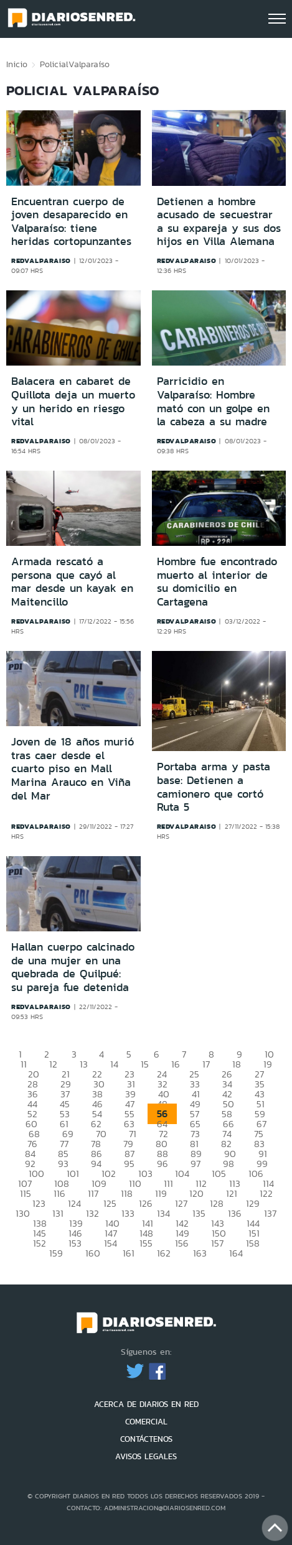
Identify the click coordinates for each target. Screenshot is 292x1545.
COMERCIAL (146, 1421)
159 (56, 1253)
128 (217, 1203)
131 (58, 1213)
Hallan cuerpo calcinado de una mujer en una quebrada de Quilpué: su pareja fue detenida (72, 967)
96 (162, 1163)
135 (198, 1213)
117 (93, 1193)
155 (146, 1243)
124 (74, 1203)
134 (163, 1213)
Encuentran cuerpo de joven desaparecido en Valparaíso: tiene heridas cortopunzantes (71, 221)
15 (145, 1064)
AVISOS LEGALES (146, 1456)
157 (217, 1243)
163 (200, 1253)
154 (110, 1243)
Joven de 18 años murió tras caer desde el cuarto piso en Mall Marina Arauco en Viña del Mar (72, 768)
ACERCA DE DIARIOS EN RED (146, 1404)
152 (39, 1243)
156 (182, 1243)
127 (181, 1203)
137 (270, 1213)
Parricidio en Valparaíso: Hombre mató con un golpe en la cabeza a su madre (213, 401)
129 (253, 1203)
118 (127, 1193)
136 (235, 1213)
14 (114, 1064)
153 (75, 1243)
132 (92, 1213)
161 (128, 1253)
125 (109, 1203)
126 (146, 1203)
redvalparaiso (41, 260)
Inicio (16, 64)
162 (164, 1253)
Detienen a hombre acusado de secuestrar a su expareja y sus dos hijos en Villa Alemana (219, 221)
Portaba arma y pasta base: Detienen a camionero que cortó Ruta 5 (213, 787)
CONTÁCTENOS (146, 1439)
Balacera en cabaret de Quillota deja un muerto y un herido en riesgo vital (73, 401)
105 (219, 1173)
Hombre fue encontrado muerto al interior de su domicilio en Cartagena (217, 581)
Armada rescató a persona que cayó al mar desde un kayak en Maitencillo (72, 581)
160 (92, 1253)
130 (23, 1213)
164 (236, 1253)
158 (253, 1243)
